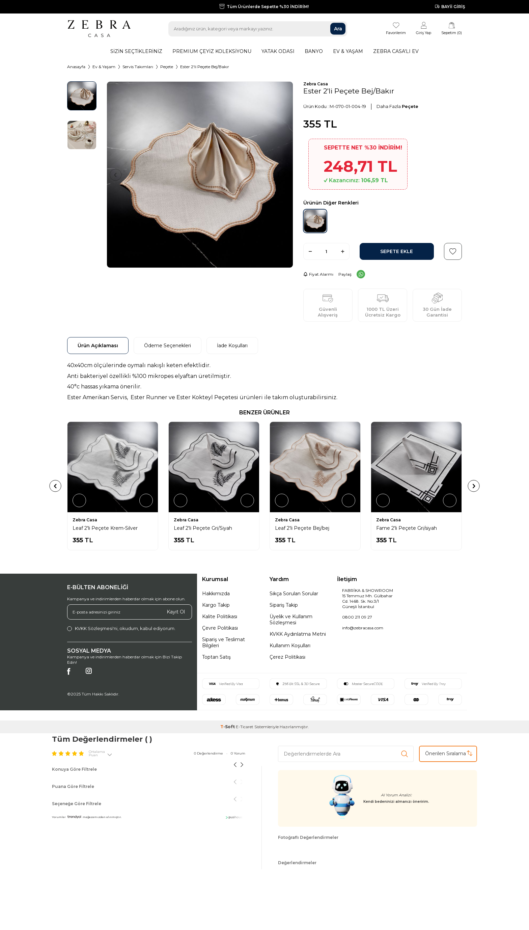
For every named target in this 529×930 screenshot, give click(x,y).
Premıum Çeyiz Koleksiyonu (211, 51)
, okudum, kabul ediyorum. (121, 628)
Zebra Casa (315, 83)
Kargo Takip (216, 605)
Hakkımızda (216, 594)
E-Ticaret (244, 726)
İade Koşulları (232, 346)
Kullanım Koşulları (290, 645)
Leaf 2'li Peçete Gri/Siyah (304, 528)
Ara (338, 29)
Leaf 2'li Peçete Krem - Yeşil (105, 528)
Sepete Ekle (396, 251)
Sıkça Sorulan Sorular (294, 594)
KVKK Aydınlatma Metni (298, 634)
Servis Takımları (137, 66)
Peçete (166, 66)
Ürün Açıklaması (98, 346)
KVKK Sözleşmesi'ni (96, 628)
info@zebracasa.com (362, 627)
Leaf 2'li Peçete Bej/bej (403, 528)
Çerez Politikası (287, 657)
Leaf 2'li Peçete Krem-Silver (206, 528)
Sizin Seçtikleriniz (136, 51)
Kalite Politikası (219, 616)
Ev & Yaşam (348, 51)
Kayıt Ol (176, 612)
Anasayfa (76, 66)
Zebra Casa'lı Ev (396, 51)
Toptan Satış (216, 657)
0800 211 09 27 (357, 617)
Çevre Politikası (220, 628)
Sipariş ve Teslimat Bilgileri (223, 642)
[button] (118, 175)
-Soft (228, 726)
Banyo (314, 51)
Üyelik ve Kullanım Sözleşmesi (291, 619)
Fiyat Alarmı (318, 274)
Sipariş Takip (284, 605)
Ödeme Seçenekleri (167, 346)
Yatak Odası (278, 51)
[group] (200, 175)
